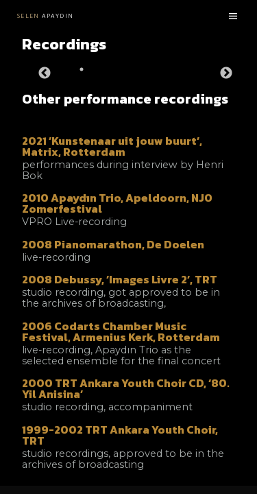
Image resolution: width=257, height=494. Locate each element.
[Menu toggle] (233, 16)
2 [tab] (110, 69)
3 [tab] (138, 69)
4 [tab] (166, 69)
